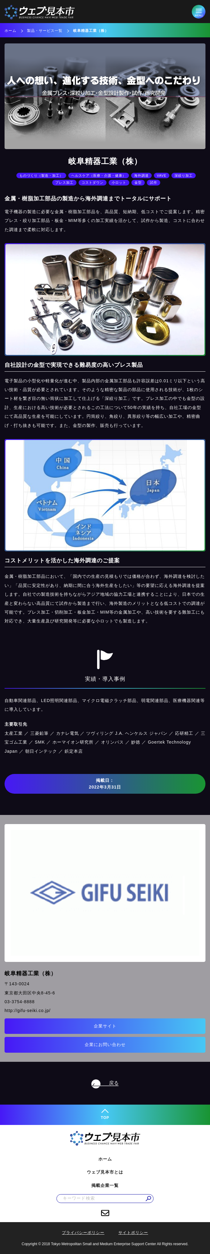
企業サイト (105, 1026)
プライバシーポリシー (83, 1232)
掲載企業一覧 (105, 1185)
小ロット (119, 182)
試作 (153, 182)
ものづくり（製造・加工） (41, 175)
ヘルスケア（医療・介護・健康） (98, 175)
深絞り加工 (183, 175)
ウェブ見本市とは (105, 1172)
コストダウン (92, 182)
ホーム (10, 31)
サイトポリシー (133, 1232)
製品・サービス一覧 (45, 31)
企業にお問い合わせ (105, 1044)
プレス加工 (64, 182)
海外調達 (141, 175)
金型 (138, 182)
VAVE (162, 175)
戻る (114, 1082)
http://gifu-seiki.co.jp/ (28, 1010)
